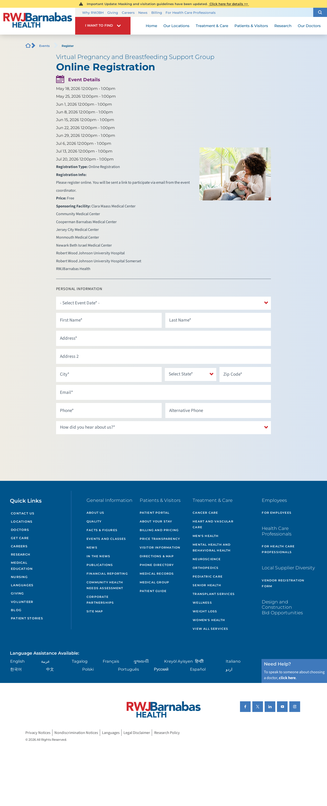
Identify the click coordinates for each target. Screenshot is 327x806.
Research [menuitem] (282, 25)
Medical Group (154, 582)
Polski (88, 669)
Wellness (202, 602)
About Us (95, 512)
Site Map (95, 611)
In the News (98, 556)
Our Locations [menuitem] (176, 25)
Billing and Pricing (159, 530)
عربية (45, 661)
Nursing (19, 577)
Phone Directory (157, 565)
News (142, 13)
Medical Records (157, 573)
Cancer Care (205, 512)
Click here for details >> (229, 4)
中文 (50, 669)
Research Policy (167, 732)
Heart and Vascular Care (213, 524)
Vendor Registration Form (283, 583)
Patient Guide (153, 591)
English (17, 661)
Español (198, 669)
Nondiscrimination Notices (76, 732)
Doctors (20, 530)
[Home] (37, 21)
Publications (100, 565)
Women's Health (209, 620)
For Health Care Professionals (191, 13)
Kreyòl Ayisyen (178, 661)
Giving (112, 13)
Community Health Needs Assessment (105, 585)
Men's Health (205, 536)
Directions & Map (157, 556)
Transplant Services (214, 594)
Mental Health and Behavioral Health (212, 547)
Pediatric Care (208, 576)
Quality (94, 521)
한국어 (16, 669)
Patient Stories (27, 618)
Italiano (233, 661)
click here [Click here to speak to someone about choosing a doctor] (287, 678)
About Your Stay (156, 521)
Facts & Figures (102, 530)
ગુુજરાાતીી (141, 661)
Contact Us (23, 513)
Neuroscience (207, 559)
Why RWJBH (93, 13)
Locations (21, 521)
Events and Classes (106, 539)
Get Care (20, 538)
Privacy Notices (38, 732)
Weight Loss (205, 611)
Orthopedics (205, 568)
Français (111, 661)
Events (44, 46)
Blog (16, 610)
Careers (128, 13)
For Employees (276, 512)
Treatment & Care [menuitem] (212, 25)
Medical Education (22, 566)
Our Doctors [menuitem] (309, 25)
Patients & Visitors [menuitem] (251, 25)
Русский (161, 669)
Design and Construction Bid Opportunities (282, 607)
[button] (320, 12)
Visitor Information (160, 547)
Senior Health (207, 585)
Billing (156, 13)
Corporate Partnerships (100, 599)
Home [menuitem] (151, 25)
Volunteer (22, 602)
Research (20, 554)
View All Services (210, 628)
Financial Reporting (107, 573)
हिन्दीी (199, 661)
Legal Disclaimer (137, 732)
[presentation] (93, 446)
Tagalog (79, 661)
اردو (229, 669)
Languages (22, 585)
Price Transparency (160, 539)
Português (128, 669)
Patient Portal (155, 512)
